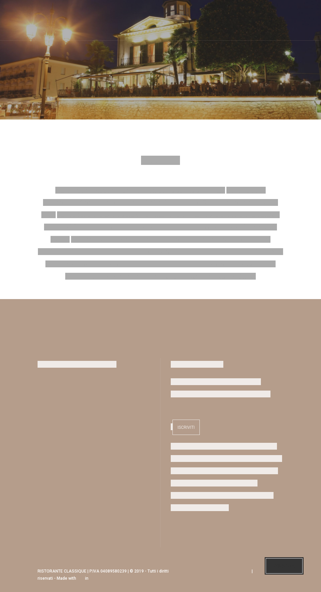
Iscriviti (186, 427)
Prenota (284, 566)
